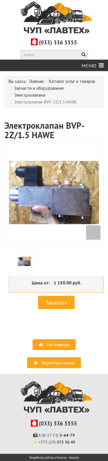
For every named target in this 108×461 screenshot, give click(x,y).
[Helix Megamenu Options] (93, 65)
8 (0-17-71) (57, 435)
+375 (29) (57, 442)
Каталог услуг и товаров (72, 81)
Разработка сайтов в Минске (48, 458)
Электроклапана (29, 95)
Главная (36, 81)
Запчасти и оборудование (39, 88)
